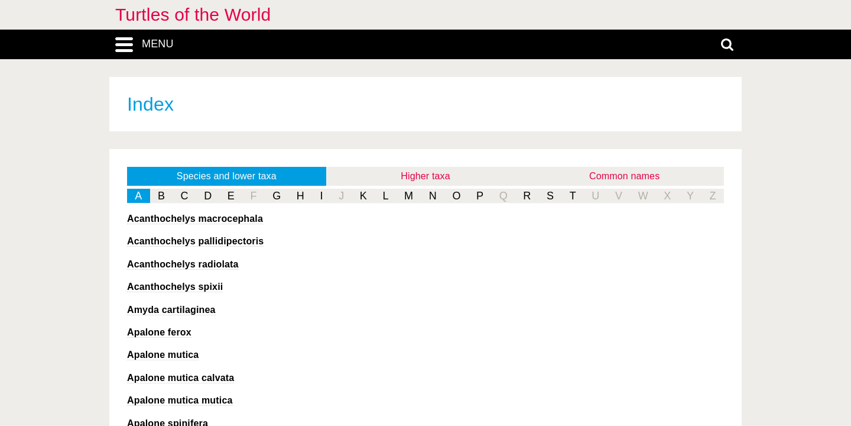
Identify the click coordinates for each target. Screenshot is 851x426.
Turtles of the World (193, 14)
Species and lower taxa (227, 176)
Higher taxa (425, 176)
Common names (624, 176)
